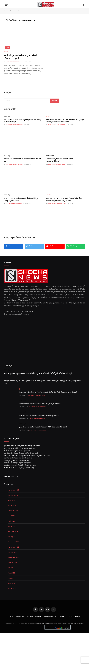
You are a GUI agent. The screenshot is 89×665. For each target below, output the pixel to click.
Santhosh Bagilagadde (14, 62)
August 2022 (12, 563)
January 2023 (12, 537)
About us (20, 617)
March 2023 (12, 526)
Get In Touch (75, 617)
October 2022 (13, 552)
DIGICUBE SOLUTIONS (77, 623)
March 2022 (12, 589)
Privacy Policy (50, 617)
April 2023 (11, 521)
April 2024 (11, 500)
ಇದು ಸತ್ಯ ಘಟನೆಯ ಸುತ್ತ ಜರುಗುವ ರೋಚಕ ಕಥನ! (20, 57)
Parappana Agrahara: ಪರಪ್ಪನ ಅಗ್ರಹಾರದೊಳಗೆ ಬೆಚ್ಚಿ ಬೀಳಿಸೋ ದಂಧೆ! (22, 121)
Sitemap (63, 617)
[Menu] (6, 4)
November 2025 (13, 490)
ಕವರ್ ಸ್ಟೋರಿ (7, 116)
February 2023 (13, 532)
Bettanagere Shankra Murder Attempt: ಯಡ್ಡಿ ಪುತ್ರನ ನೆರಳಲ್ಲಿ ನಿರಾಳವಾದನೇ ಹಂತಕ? (65, 121)
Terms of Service (34, 617)
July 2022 (11, 568)
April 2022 (11, 583)
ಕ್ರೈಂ (47, 116)
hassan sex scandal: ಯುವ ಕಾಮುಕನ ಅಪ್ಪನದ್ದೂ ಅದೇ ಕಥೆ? (23, 160)
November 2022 (13, 547)
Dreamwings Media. (42, 623)
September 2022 (13, 557)
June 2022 (11, 573)
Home (6, 11)
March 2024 (12, 506)
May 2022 (11, 578)
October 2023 (13, 511)
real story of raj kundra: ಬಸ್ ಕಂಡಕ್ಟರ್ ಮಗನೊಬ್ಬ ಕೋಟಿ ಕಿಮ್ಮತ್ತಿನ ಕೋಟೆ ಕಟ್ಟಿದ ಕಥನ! (64, 199)
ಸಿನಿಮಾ (7, 48)
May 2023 (11, 516)
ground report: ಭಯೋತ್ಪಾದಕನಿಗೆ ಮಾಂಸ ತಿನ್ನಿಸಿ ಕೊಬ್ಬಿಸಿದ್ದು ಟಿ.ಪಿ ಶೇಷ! (21, 199)
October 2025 (13, 495)
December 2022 (13, 542)
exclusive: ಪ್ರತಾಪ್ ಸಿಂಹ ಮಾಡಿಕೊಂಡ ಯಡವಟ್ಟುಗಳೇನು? (59, 160)
